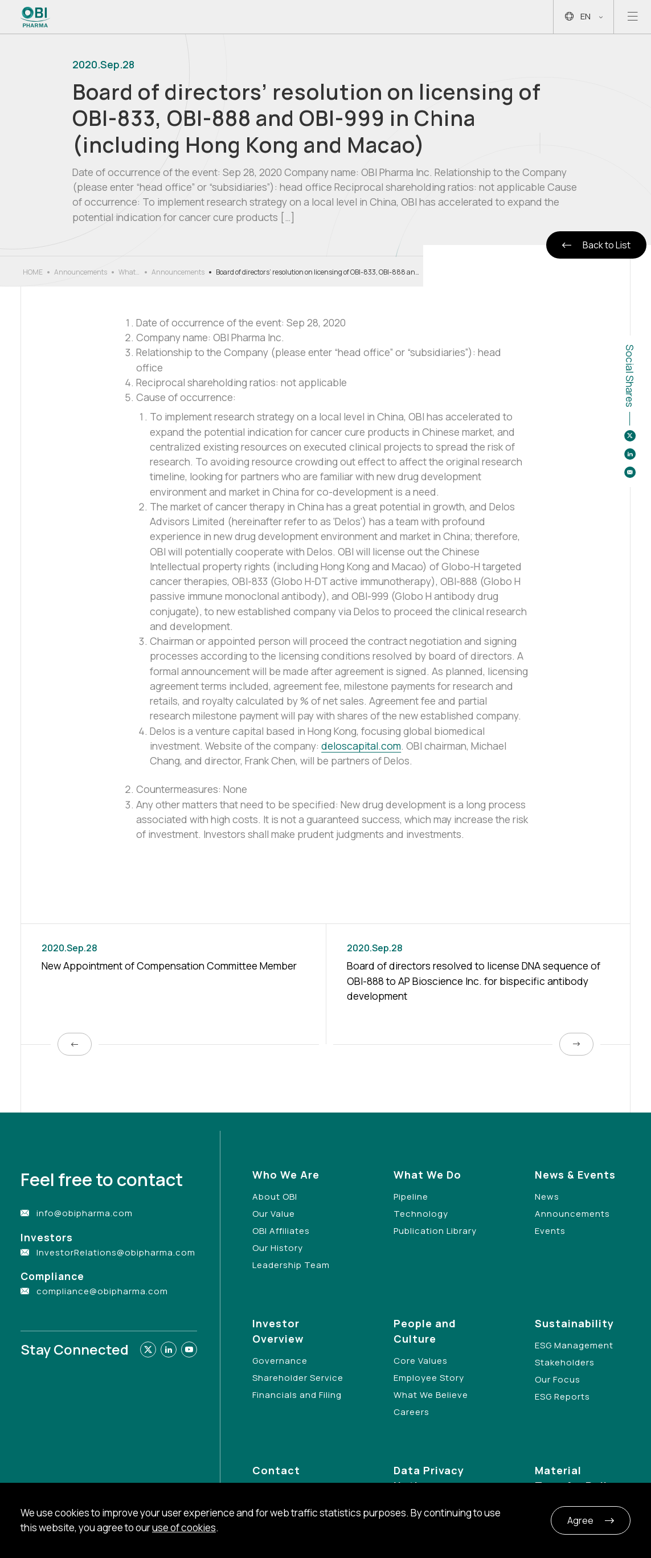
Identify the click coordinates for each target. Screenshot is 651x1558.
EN (584, 16)
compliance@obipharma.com (102, 1291)
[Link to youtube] (189, 1349)
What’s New (129, 272)
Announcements (80, 272)
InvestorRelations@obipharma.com (115, 1252)
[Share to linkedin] (630, 454)
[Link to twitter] (148, 1349)
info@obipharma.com (84, 1213)
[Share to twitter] (630, 435)
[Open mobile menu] (632, 17)
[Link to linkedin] (169, 1349)
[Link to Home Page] (36, 17)
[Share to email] (630, 472)
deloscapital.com (361, 746)
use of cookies (184, 1527)
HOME (33, 272)
